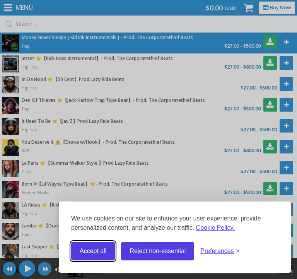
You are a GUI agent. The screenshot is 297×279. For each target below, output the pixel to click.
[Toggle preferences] (219, 251)
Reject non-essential (158, 251)
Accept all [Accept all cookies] (93, 251)
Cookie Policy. (215, 227)
